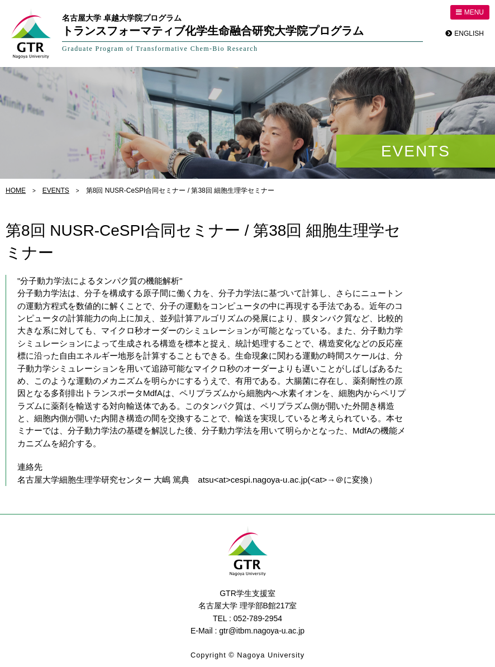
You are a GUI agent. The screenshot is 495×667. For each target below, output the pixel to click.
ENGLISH (469, 33)
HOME (16, 190)
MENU (470, 12)
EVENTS (55, 190)
